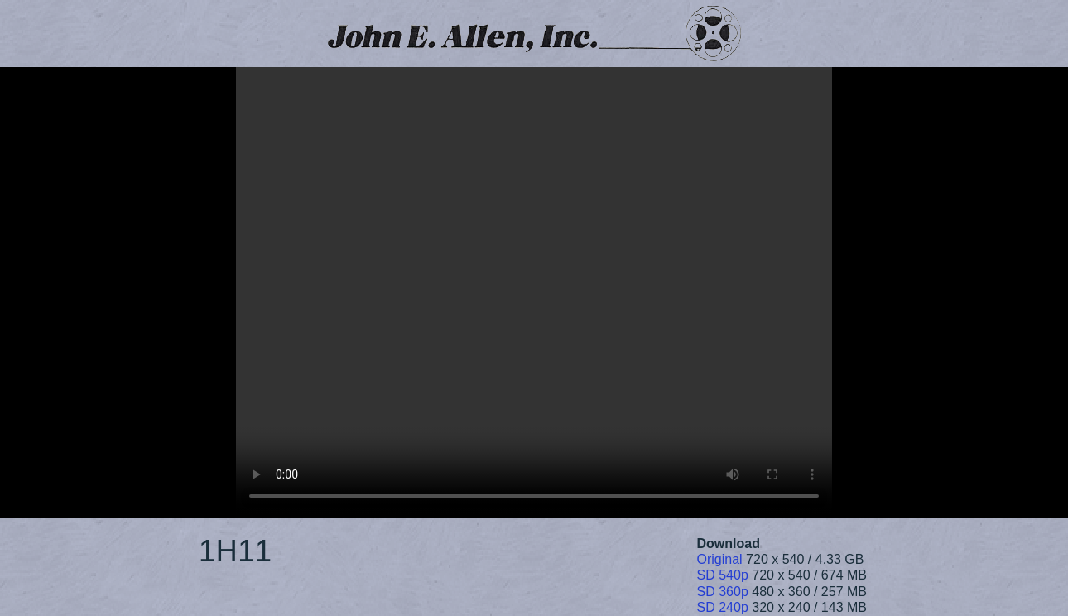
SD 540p (722, 575)
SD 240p (722, 607)
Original (720, 559)
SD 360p (722, 592)
